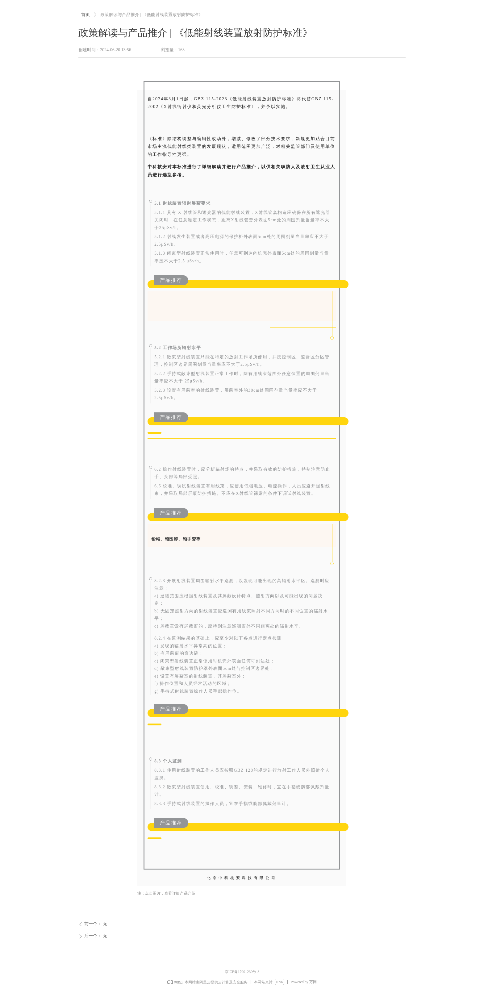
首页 (85, 14)
